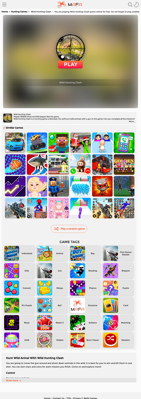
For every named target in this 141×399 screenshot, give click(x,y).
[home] (69, 4)
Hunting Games (19, 11)
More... (132, 121)
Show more (13, 380)
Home (4, 11)
